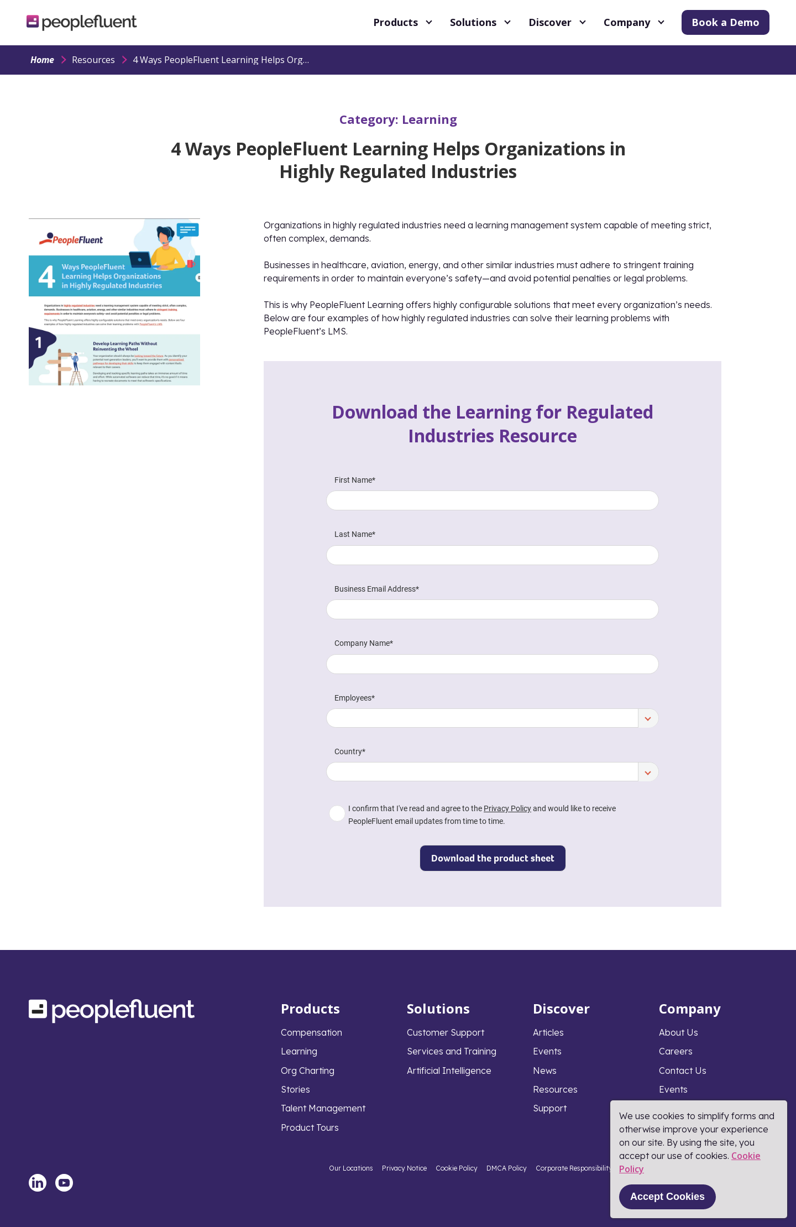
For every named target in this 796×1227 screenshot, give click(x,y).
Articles (548, 1032)
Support (550, 1108)
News (545, 1070)
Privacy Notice (404, 1168)
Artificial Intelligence (449, 1070)
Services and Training (451, 1051)
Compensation (311, 1032)
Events (547, 1051)
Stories (295, 1089)
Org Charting (307, 1070)
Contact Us (682, 1070)
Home (42, 59)
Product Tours (310, 1127)
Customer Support (445, 1032)
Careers (676, 1051)
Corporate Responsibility (574, 1168)
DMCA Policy (506, 1168)
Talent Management (323, 1108)
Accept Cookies (667, 1196)
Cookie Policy (457, 1168)
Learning (429, 119)
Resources (93, 60)
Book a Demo (726, 22)
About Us (678, 1032)
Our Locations (351, 1168)
